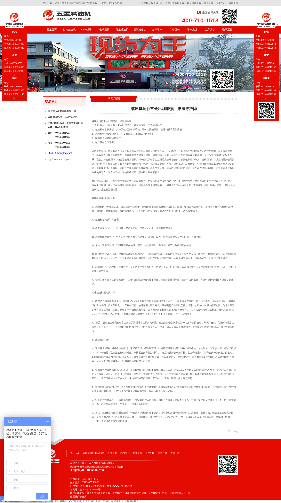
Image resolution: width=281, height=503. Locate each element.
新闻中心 (221, 3)
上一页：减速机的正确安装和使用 (109, 421)
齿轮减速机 (69, 29)
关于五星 (75, 453)
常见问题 (208, 3)
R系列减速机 (102, 501)
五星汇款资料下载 (174, 3)
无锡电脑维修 (35, 501)
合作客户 (157, 29)
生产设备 (210, 29)
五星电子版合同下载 (152, 3)
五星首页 (52, 29)
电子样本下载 (194, 3)
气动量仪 (48, 501)
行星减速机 (122, 29)
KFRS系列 (87, 29)
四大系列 (112, 453)
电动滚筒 (104, 29)
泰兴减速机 (117, 501)
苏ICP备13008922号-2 (91, 489)
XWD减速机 (74, 501)
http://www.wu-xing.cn (58, 159)
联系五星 (227, 29)
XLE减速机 (88, 501)
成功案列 (125, 453)
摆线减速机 (139, 29)
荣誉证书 (175, 29)
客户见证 (192, 29)
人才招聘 (150, 453)
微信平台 (233, 3)
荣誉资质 (137, 453)
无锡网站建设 (132, 501)
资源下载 (175, 453)
